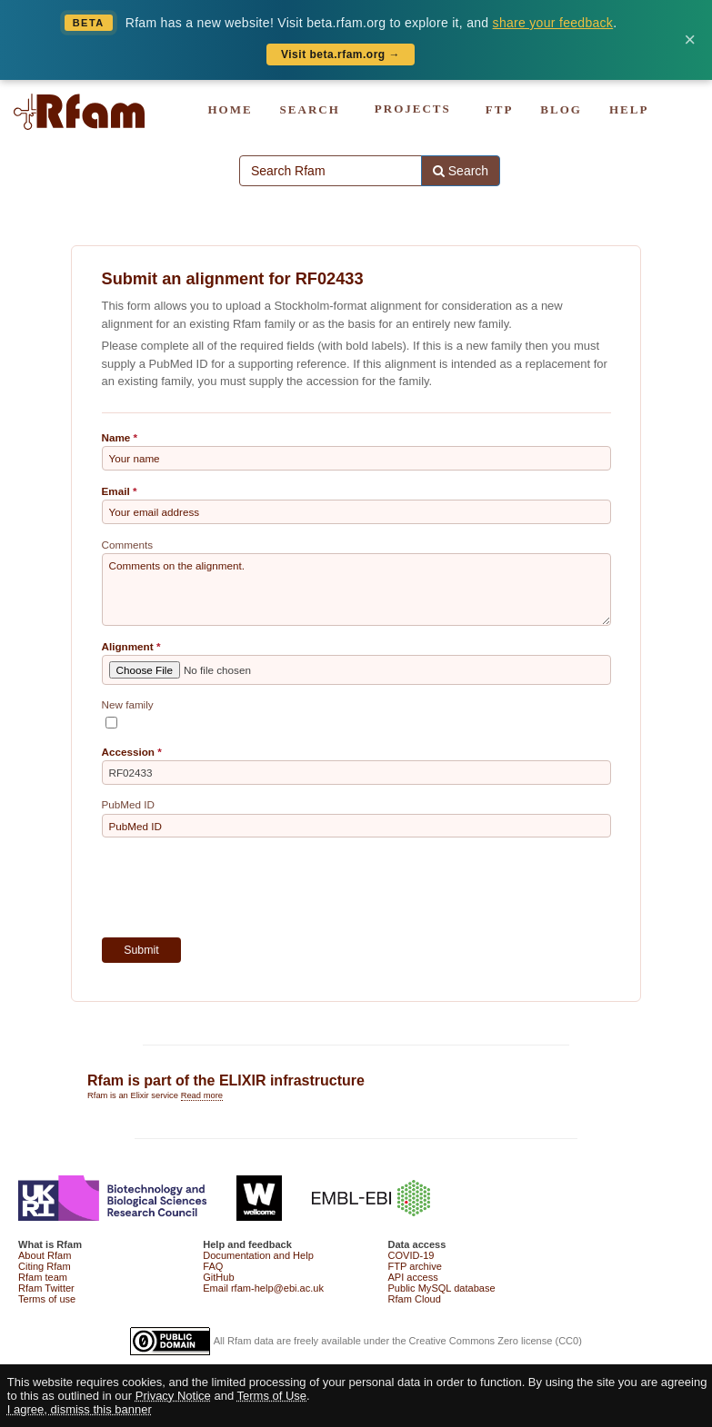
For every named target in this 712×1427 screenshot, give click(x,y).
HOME (229, 109)
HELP (628, 109)
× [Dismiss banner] (690, 40)
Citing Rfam (44, 1266)
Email (116, 491)
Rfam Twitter (46, 1288)
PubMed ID (128, 804)
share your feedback (553, 22)
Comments (128, 544)
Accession (128, 752)
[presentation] (240, 887)
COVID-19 (411, 1255)
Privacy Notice (173, 1395)
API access (413, 1277)
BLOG (561, 109)
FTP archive (415, 1266)
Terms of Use (272, 1395)
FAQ (213, 1266)
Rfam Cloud (414, 1298)
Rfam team (42, 1277)
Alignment (128, 646)
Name (116, 437)
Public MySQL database (442, 1288)
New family (128, 704)
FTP (500, 109)
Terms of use (46, 1298)
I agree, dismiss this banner (79, 1409)
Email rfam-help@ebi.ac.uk (263, 1288)
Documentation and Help (258, 1255)
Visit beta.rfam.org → (340, 54)
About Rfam (44, 1255)
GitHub (218, 1277)
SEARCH (310, 109)
